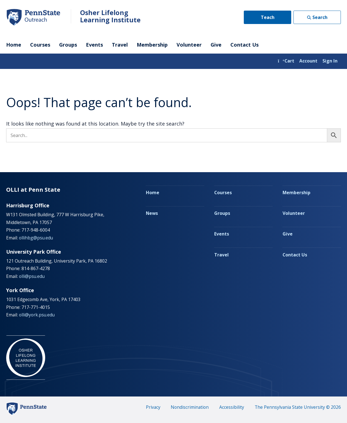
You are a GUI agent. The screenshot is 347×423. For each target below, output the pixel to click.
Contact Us (244, 44)
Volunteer (189, 44)
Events (94, 44)
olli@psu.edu (32, 276)
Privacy (153, 407)
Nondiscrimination (190, 407)
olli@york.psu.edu (37, 315)
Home (13, 44)
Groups (68, 44)
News (152, 213)
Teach (267, 17)
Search (319, 17)
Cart (286, 61)
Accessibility (231, 407)
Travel (120, 44)
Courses (40, 44)
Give (216, 44)
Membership (152, 44)
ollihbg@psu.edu (36, 238)
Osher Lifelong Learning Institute (110, 16)
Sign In (330, 61)
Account (308, 61)
